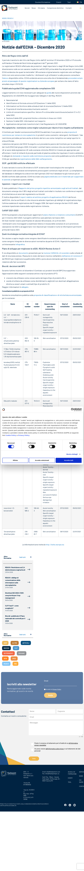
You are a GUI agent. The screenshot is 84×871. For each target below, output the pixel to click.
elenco (5, 78)
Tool (69, 2)
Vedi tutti (25, 557)
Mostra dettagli (72, 454)
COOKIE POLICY (13, 804)
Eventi (58, 2)
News (34, 8)
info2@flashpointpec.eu (52, 773)
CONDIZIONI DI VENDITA (31, 804)
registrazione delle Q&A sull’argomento (36, 159)
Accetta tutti (68, 460)
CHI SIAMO (81, 781)
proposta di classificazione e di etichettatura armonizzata (57, 295)
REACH (11, 18)
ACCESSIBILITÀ (12, 805)
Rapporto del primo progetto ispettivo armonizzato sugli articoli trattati (48, 188)
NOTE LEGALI (20, 804)
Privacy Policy (23, 435)
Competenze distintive (55, 8)
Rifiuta (15, 460)
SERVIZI (81, 772)
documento (23, 253)
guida (49, 93)
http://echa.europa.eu (55, 544)
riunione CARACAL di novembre (56, 253)
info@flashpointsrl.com (53, 772)
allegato (25, 287)
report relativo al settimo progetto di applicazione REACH (44, 197)
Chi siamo (41, 8)
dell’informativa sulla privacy (55, 749)
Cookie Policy (10, 435)
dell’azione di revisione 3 (72, 256)
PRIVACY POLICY (4, 804)
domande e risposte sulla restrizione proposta (32, 156)
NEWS (5, 18)
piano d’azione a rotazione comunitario (59, 215)
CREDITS (39, 804)
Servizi (27, 8)
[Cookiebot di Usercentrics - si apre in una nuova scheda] (72, 409)
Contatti (69, 8)
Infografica (20, 244)
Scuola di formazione (42, 2)
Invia (33, 758)
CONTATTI (81, 786)
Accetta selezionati (42, 460)
